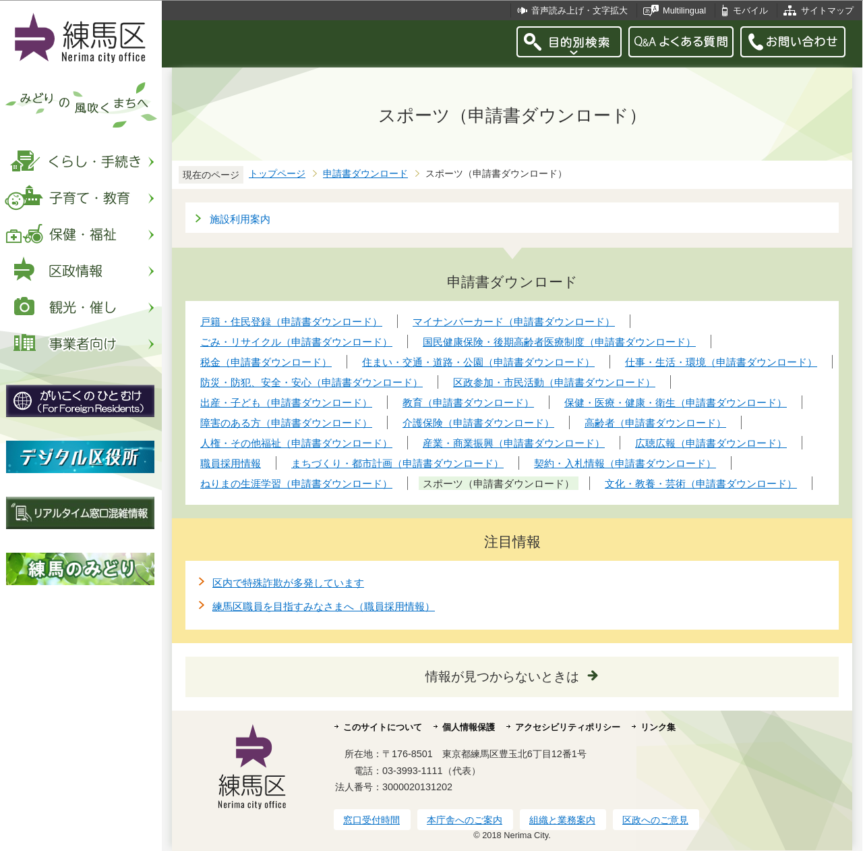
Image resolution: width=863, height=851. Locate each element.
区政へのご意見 (655, 820)
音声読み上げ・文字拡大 (579, 10)
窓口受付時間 (371, 820)
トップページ (277, 174)
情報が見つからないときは (502, 676)
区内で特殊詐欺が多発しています (288, 582)
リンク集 (658, 727)
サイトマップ (827, 10)
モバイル (750, 10)
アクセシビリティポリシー (567, 727)
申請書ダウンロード (365, 174)
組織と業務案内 (562, 820)
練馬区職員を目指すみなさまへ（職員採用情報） (323, 606)
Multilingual (684, 10)
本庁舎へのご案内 (464, 820)
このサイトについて (382, 727)
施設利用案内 (240, 219)
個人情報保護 (468, 727)
